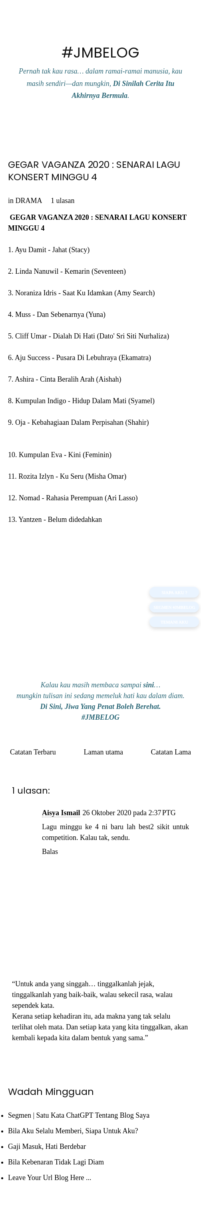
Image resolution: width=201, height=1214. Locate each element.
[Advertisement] (101, 613)
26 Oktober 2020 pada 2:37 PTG (129, 813)
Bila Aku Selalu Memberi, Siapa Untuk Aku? (73, 1131)
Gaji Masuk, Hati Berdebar (47, 1146)
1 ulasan (62, 201)
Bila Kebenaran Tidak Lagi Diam (56, 1162)
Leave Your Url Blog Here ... (49, 1178)
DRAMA (29, 201)
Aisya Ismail (61, 813)
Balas (50, 852)
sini (148, 685)
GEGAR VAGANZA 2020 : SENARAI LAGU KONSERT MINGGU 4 (94, 170)
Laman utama (103, 752)
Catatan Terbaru (33, 752)
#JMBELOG (100, 52)
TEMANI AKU (174, 621)
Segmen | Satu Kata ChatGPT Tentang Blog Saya (78, 1115)
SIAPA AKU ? (174, 592)
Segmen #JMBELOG (174, 607)
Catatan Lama (171, 752)
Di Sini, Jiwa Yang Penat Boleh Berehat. (100, 706)
